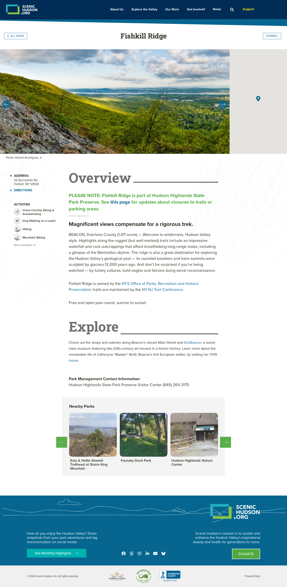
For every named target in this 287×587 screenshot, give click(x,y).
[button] (232, 9)
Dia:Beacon (192, 342)
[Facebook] (124, 554)
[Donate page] (246, 554)
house (73, 360)
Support (248, 9)
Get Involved (197, 9)
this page (120, 202)
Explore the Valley (145, 9)
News (218, 9)
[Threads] (132, 554)
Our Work (173, 9)
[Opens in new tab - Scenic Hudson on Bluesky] (163, 554)
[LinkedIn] (147, 554)
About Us (118, 9)
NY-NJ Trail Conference (162, 290)
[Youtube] (155, 554)
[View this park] (93, 464)
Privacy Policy (252, 576)
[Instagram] (140, 554)
